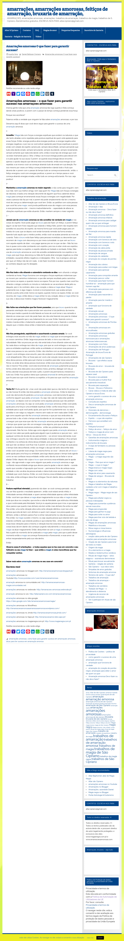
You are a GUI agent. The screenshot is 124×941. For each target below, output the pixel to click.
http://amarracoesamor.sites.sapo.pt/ (50, 617)
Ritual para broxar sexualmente (102, 561)
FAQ (37, 30)
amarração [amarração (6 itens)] (98, 696)
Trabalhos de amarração (98, 578)
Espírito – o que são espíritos (100, 418)
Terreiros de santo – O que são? (102, 575)
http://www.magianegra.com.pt (58, 621)
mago (23, 550)
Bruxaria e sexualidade (98, 377)
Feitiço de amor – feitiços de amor (103, 429)
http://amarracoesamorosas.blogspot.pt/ (56, 571)
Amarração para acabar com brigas (103, 267)
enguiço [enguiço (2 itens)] (106, 721)
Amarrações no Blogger (98, 787)
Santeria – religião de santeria (101, 564)
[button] (87, 149)
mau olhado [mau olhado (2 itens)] (106, 727)
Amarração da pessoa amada (101, 251)
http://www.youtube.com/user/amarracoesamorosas (36, 578)
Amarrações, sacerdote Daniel (101, 790)
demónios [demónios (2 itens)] (89, 721)
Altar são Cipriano (96, 781)
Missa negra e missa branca (100, 528)
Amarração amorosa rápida (100, 237)
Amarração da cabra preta (99, 248)
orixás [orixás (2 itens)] (113, 727)
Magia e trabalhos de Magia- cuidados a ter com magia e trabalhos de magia (101, 487)
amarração (35, 108)
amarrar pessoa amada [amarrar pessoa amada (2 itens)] (93, 694)
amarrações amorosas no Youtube (103, 784)
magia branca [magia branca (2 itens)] (90, 725)
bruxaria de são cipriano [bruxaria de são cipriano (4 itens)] (96, 719)
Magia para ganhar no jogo (100, 512)
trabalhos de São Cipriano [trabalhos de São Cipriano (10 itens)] (100, 760)
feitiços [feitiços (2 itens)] (98, 723)
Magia (17, 135)
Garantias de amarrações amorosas (103, 438)
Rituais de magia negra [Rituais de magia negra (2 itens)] (98, 729)
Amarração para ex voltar (99, 278)
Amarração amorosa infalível (100, 218)
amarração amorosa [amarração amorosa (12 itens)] (100, 699)
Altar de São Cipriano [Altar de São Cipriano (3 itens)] (97, 693)
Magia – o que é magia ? (99, 465)
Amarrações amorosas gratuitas (102, 333)
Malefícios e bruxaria (97, 525)
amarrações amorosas (18, 639)
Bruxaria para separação (98, 385)
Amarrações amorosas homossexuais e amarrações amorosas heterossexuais (98, 338)
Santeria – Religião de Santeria (18, 37)
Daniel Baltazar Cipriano (31, 54)
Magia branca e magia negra (100, 468)
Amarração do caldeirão (98, 256)
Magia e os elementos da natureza (103, 482)
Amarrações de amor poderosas (102, 347)
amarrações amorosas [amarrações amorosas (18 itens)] (95, 712)
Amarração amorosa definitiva (101, 215)
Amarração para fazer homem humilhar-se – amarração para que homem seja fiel (100, 284)
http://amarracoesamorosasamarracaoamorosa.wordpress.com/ (33, 608)
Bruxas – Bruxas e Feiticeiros (100, 388)
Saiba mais (90, 938)
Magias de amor (50, 30)
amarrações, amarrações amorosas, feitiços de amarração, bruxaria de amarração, (57, 11)
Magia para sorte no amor (99, 514)
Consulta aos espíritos (98, 402)
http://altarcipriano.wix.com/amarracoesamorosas (50, 594)
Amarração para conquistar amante (103, 275)
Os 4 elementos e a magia (99, 550)
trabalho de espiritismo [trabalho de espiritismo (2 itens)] (103, 733)
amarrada (51, 375)
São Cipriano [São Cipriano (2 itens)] (94, 731)
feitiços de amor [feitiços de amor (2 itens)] (106, 723)
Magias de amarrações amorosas (102, 523)
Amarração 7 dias (96, 207)
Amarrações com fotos (98, 344)
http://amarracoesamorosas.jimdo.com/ (50, 613)
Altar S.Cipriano (11, 30)
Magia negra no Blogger (99, 792)
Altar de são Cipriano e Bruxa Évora (103, 204)
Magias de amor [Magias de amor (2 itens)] (97, 727)
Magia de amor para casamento (102, 473)
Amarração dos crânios (98, 264)
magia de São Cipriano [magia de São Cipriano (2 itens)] (102, 725)
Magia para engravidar (98, 509)
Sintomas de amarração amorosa (102, 572)
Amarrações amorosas (98, 314)
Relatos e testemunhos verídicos (102, 553)
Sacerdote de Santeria (93, 30)
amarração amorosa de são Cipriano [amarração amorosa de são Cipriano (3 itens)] (99, 702)
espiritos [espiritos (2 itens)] (112, 721)
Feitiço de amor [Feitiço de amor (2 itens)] (90, 723)
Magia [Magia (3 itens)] (113, 723)
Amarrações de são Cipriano (100, 358)
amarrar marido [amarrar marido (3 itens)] (111, 693)
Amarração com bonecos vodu (101, 242)
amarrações (55, 119)
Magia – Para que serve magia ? (102, 462)
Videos (38, 37)
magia (8, 197)
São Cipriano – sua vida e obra (101, 567)
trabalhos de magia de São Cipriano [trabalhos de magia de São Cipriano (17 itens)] (100, 752)
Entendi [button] (100, 938)
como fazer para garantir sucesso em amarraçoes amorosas (51, 639)
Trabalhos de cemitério (98, 586)
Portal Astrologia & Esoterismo (101, 795)
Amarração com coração (99, 245)
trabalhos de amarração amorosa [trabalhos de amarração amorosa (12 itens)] (101, 742)
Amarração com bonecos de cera (102, 240)
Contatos (27, 30)
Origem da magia (96, 547)
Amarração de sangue (98, 253)
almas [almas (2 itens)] (87, 692)
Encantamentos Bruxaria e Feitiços (103, 415)
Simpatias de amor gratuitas (100, 569)
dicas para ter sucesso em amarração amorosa (25, 641)
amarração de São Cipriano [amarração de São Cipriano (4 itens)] (98, 705)
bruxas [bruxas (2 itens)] (110, 719)
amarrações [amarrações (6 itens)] (96, 707)
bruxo (41, 223)
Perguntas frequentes (70, 30)
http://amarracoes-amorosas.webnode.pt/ (54, 590)
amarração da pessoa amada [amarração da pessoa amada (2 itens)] (95, 703)
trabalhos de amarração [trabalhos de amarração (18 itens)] (99, 737)
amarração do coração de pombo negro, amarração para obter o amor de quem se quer (101, 671)
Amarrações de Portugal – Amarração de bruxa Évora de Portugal (98, 352)
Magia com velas (96, 470)
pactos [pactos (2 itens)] (88, 729)
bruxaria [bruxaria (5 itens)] (109, 717)
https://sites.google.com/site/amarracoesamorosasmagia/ (31, 601)
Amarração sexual (96, 311)
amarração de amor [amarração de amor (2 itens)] (110, 703)
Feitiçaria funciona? (96, 427)
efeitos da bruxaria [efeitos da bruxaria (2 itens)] (98, 721)
